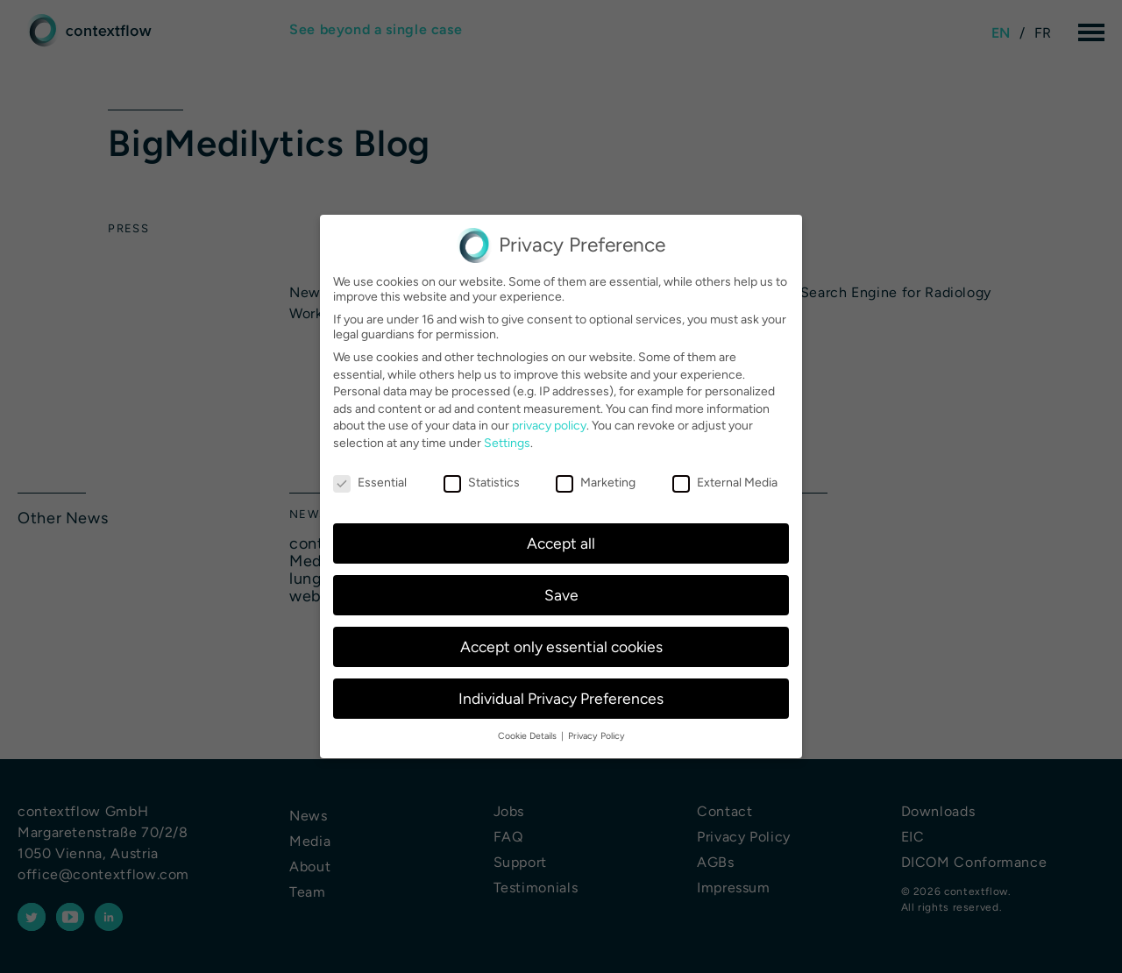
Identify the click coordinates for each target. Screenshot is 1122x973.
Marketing (596, 482)
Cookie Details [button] (527, 736)
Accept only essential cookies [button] (561, 646)
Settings (507, 443)
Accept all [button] (561, 543)
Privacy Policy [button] (596, 736)
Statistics (482, 482)
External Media (725, 482)
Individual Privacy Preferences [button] (561, 698)
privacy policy (549, 425)
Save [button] (561, 595)
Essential (370, 482)
